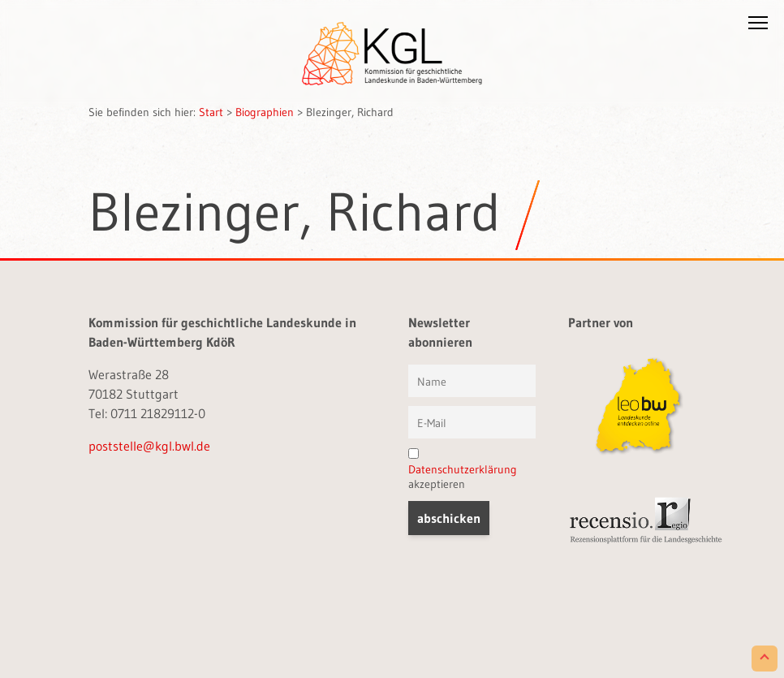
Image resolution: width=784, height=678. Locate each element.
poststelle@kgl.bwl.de (149, 446)
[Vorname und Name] (472, 381)
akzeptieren (462, 469)
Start (211, 112)
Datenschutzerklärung (462, 469)
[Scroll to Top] (765, 659)
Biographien (264, 112)
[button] (758, 26)
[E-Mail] (472, 422)
